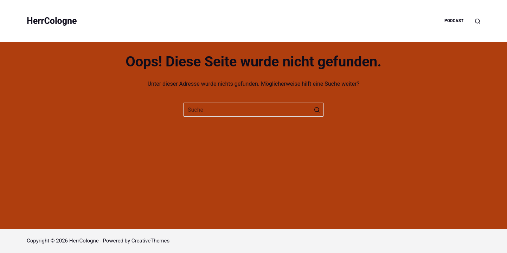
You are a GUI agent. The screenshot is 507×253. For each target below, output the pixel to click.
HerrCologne (52, 21)
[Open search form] (477, 21)
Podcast (454, 20)
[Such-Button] (317, 110)
